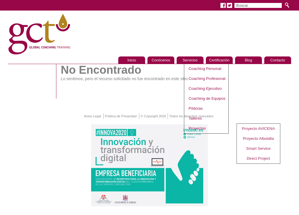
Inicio (131, 60)
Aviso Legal (92, 116)
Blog (248, 60)
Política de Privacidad (121, 116)
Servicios (189, 60)
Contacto (277, 60)
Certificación (219, 60)
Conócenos (161, 60)
